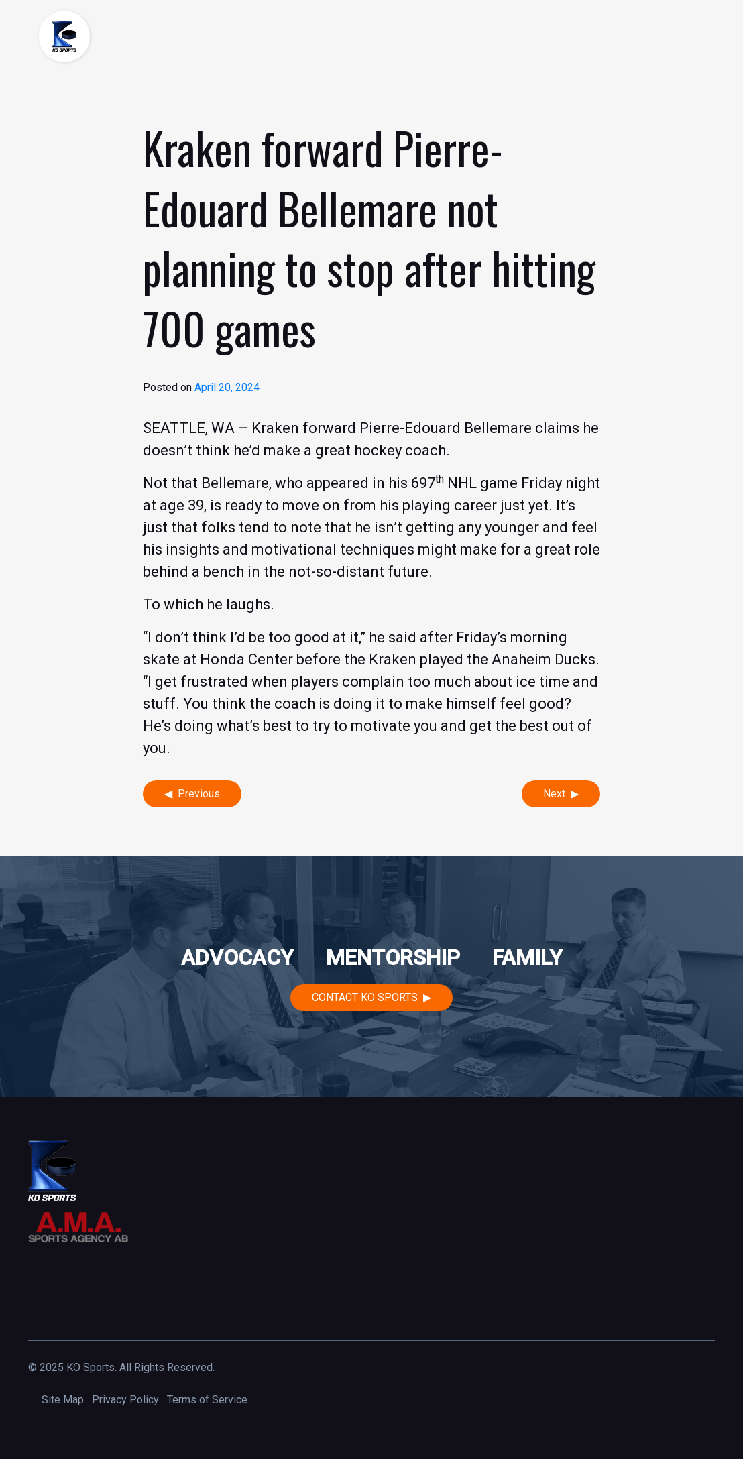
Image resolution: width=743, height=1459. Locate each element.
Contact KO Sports (365, 997)
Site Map (63, 1399)
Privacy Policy (125, 1399)
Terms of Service (207, 1399)
